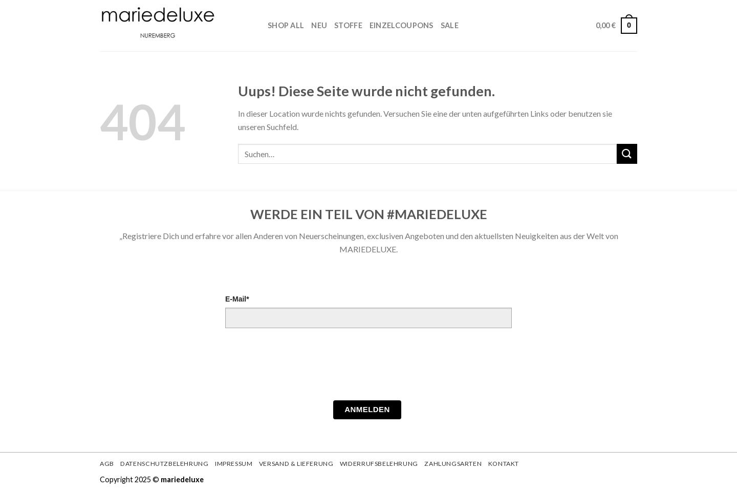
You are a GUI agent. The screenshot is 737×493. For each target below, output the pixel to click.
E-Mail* (237, 299)
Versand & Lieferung (296, 463)
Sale (450, 25)
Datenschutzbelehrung (164, 463)
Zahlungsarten (453, 463)
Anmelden (367, 409)
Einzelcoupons (401, 25)
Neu (319, 25)
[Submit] (627, 154)
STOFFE (348, 25)
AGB (107, 463)
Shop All (286, 25)
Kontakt (503, 463)
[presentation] (303, 367)
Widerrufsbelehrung (379, 463)
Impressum (234, 463)
